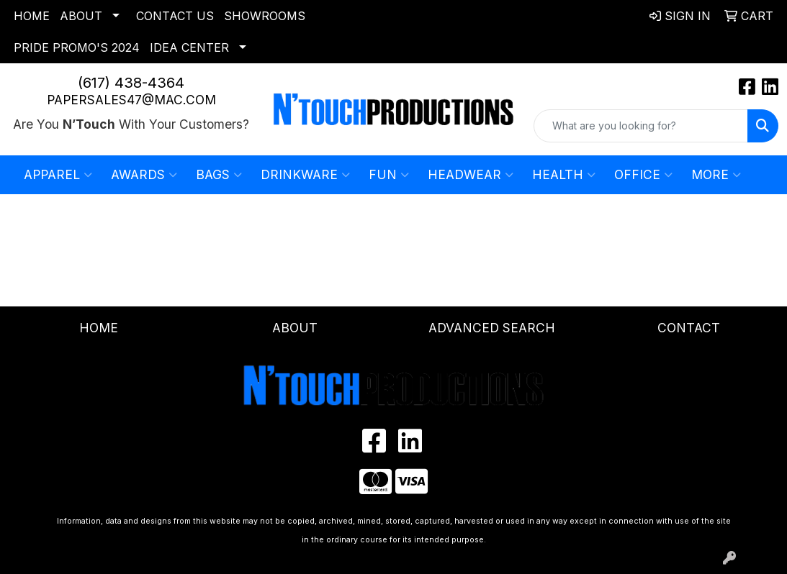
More (716, 174)
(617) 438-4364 (131, 82)
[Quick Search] (641, 125)
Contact (688, 327)
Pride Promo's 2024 (77, 47)
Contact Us (175, 16)
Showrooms (264, 16)
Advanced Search (491, 327)
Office (643, 174)
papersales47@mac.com (131, 99)
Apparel (58, 174)
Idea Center (189, 47)
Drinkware (305, 174)
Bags (219, 174)
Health (563, 174)
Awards (144, 174)
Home (32, 16)
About (81, 16)
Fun (389, 174)
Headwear (470, 174)
